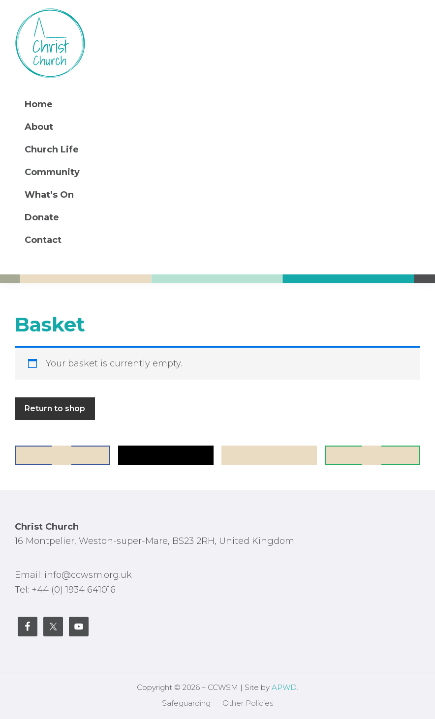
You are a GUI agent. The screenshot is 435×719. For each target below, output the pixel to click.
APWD (284, 687)
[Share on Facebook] (62, 455)
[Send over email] (372, 455)
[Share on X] (166, 455)
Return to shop (55, 408)
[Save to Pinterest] (269, 455)
